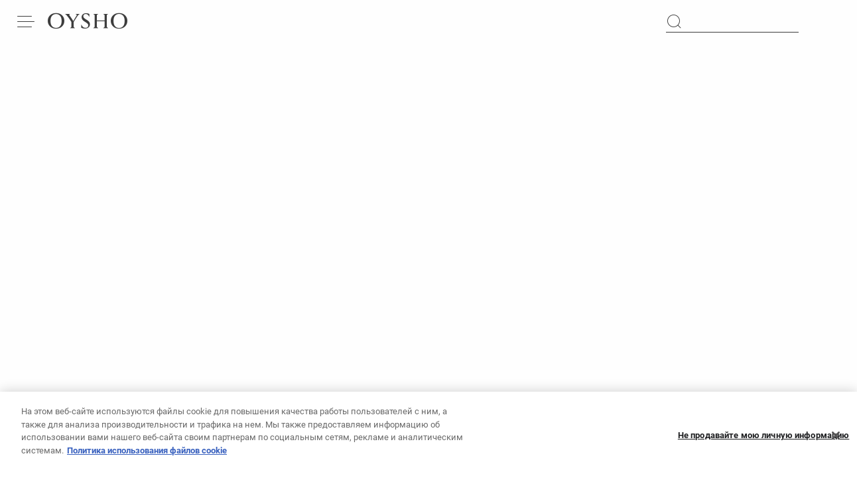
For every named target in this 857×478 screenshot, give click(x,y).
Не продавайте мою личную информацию (764, 441)
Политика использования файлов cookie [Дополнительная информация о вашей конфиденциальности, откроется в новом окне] (147, 456)
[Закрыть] (835, 441)
